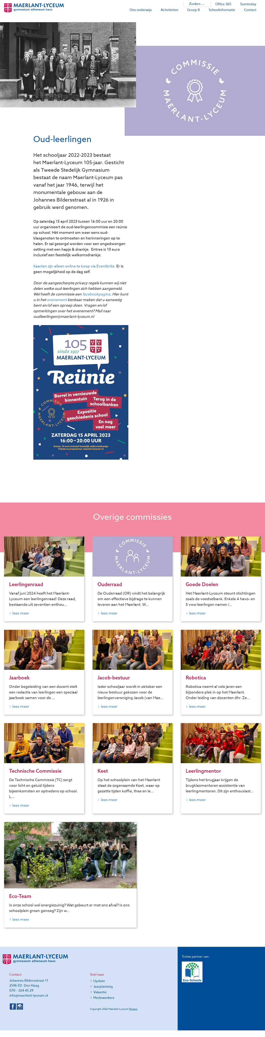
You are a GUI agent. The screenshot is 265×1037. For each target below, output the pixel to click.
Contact (250, 9)
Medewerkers (103, 1004)
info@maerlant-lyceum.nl (28, 1002)
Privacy (133, 1015)
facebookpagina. (96, 294)
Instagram (20, 1013)
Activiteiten (169, 9)
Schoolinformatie (222, 9)
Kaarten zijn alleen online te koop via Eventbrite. (74, 266)
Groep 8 (193, 9)
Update (99, 987)
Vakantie (100, 998)
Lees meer (21, 614)
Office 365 (223, 4)
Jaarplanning (103, 993)
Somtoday (248, 4)
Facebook (13, 1013)
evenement (57, 300)
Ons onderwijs (141, 9)
